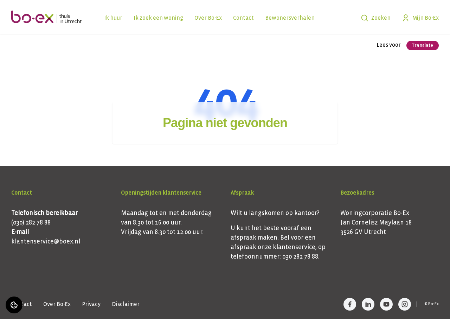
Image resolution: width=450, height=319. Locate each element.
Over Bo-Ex (208, 18)
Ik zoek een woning (158, 18)
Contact (243, 18)
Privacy (91, 304)
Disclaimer (126, 304)
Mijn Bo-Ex (420, 18)
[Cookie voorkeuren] (14, 305)
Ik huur (113, 18)
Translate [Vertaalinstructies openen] (422, 45)
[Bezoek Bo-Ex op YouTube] (386, 304)
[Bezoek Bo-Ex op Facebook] (349, 304)
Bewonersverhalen (290, 18)
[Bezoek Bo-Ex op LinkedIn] (368, 304)
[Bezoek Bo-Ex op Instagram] (404, 304)
